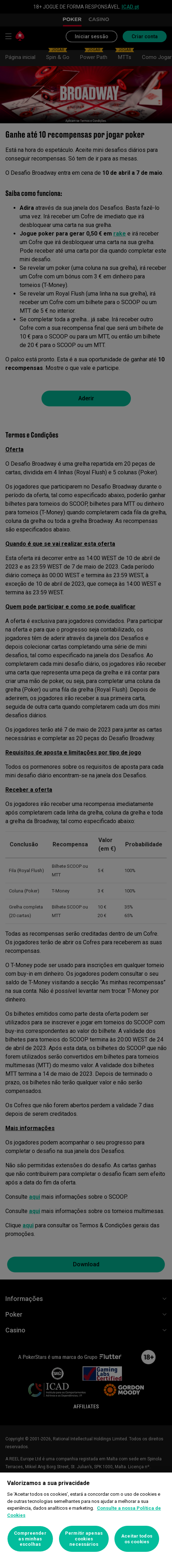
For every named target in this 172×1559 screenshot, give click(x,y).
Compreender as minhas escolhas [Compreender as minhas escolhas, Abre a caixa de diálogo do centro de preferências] (30, 1538)
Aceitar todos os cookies (136, 1538)
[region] (86, 1516)
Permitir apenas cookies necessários (84, 1538)
